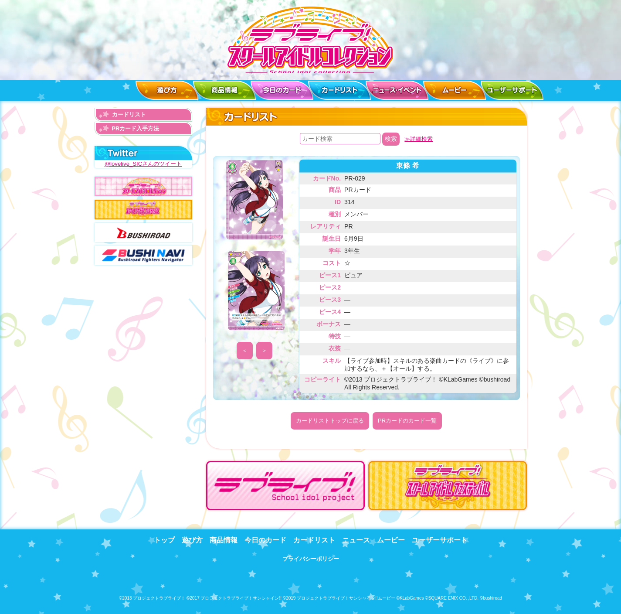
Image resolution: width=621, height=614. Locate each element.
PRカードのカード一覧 (407, 420)
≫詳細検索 (419, 138)
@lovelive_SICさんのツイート (143, 163)
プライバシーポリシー (310, 557)
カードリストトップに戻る (330, 420)
